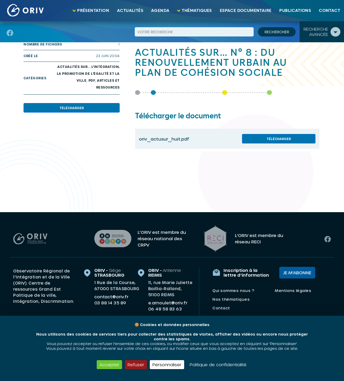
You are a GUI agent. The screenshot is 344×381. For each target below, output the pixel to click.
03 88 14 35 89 (110, 302)
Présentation (93, 10)
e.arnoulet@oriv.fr (167, 302)
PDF (92, 80)
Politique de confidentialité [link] (218, 364)
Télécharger (71, 108)
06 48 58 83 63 (165, 308)
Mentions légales (293, 290)
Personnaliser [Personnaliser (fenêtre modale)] (167, 364)
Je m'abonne (297, 272)
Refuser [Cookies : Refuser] (136, 364)
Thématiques (197, 10)
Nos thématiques (231, 299)
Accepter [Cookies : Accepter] (109, 364)
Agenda (160, 10)
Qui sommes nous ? (233, 290)
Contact (329, 10)
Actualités (130, 10)
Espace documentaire (246, 10)
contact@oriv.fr (111, 296)
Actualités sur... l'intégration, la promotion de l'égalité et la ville (88, 73)
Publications (295, 10)
